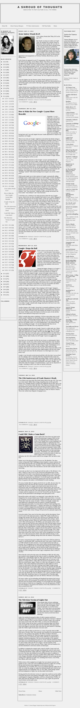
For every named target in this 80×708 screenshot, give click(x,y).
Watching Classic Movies (71, 354)
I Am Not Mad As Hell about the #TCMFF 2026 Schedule (72, 233)
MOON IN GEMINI (72, 207)
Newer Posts (22, 691)
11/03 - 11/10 (8, 120)
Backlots (68, 101)
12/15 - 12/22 (8, 104)
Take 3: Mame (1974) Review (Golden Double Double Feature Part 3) (72, 90)
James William (45, 705)
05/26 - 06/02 (8, 181)
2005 (4, 292)
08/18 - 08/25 (8, 149)
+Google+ (55, 116)
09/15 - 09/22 (8, 138)
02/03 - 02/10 (8, 259)
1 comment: (55, 682)
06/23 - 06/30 (8, 170)
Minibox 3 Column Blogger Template (32, 705)
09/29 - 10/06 (8, 133)
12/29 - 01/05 (8, 98)
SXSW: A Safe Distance (72, 258)
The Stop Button (70, 337)
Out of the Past (70, 237)
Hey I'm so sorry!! (70, 204)
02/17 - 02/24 (8, 254)
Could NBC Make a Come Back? (32, 434)
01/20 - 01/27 (8, 265)
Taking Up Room (71, 314)
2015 (4, 91)
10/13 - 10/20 (8, 128)
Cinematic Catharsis (72, 119)
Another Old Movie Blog (71, 95)
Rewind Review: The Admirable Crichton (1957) (71, 281)
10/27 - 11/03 (8, 122)
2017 (4, 85)
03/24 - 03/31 (8, 241)
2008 (4, 284)
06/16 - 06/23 (8, 173)
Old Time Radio (46, 26)
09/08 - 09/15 (8, 141)
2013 (4, 96)
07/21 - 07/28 (8, 159)
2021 (4, 75)
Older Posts (58, 691)
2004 (4, 295)
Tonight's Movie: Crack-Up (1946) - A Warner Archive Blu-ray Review (72, 199)
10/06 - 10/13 (8, 130)
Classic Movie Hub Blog (71, 129)
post (48, 124)
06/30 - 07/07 (8, 167)
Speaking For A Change (70, 291)
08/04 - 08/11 (8, 154)
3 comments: (56, 588)
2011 (4, 276)
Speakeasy (69, 285)
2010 (4, 279)
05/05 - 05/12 (8, 225)
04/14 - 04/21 (8, 233)
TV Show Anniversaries (32, 26)
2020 (4, 77)
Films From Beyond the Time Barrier (71, 150)
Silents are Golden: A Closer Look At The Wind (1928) (71, 133)
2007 (4, 287)
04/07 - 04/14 (8, 235)
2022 (4, 72)
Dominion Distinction (71, 335)
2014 (4, 93)
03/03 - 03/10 (8, 249)
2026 (4, 61)
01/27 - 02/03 (8, 262)
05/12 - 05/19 (8, 186)
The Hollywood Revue (72, 326)
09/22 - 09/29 (8, 136)
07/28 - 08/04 (8, 157)
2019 (4, 80)
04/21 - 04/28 (8, 230)
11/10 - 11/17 (8, 117)
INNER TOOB (70, 184)
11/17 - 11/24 (8, 114)
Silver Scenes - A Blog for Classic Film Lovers (72, 276)
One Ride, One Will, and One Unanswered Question (72, 294)
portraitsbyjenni (70, 249)
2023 (4, 69)
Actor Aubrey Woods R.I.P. (29, 34)
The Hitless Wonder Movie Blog (71, 320)
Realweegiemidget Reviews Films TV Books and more (71, 262)
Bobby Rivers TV (71, 107)
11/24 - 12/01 (8, 112)
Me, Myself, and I (71, 203)
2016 (4, 88)
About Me (4, 26)
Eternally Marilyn (70, 191)
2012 (4, 273)
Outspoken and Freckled (70, 243)
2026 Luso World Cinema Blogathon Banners (70, 303)
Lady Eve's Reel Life (72, 189)
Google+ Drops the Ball (28, 248)
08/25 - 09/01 (8, 146)
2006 (4, 289)
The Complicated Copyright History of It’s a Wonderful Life (72, 329)
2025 (4, 64)
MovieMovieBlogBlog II (72, 214)
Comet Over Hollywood (69, 138)
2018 (4, 83)
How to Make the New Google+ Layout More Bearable (36, 112)
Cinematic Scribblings (72, 123)
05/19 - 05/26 (8, 183)
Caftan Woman (70, 112)
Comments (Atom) (31, 695)
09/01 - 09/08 (8, 143)
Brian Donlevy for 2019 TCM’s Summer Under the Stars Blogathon (72, 252)
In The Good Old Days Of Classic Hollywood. (71, 170)
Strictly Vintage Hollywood (70, 308)
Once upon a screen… (72, 229)
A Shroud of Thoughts (40, 7)
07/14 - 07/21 (8, 162)
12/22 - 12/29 (8, 101)
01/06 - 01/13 (8, 270)
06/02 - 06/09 (8, 178)
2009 (4, 281)
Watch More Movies (71, 348)
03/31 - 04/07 (8, 238)
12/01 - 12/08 (8, 109)
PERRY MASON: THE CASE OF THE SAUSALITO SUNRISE (72, 115)
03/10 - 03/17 (8, 246)
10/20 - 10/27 (8, 125)
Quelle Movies (70, 256)
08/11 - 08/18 (8, 151)
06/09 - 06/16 (8, 175)
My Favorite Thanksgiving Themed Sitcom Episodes (71, 210)
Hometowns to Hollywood (70, 164)
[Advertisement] (40, 17)
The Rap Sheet (70, 333)
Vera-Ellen (68, 166)
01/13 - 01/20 (8, 267)
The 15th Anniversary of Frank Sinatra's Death (10, 208)
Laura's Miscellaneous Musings (70, 195)
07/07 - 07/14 (8, 165)
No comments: (24, 101)
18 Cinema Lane (70, 87)
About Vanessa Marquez (16, 26)
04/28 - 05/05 (8, 227)
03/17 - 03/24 (8, 243)
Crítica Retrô (69, 144)
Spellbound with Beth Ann (72, 299)
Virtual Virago (70, 343)
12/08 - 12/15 (8, 106)
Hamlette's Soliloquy (72, 156)
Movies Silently (70, 224)
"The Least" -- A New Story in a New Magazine (71, 160)
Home (55, 26)
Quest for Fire (69, 121)
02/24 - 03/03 (8, 251)
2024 (4, 67)
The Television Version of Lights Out (9, 220)
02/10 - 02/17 (8, 257)
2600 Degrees (53, 705)
